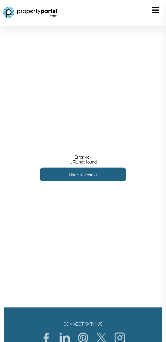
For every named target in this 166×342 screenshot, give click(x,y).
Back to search (83, 174)
